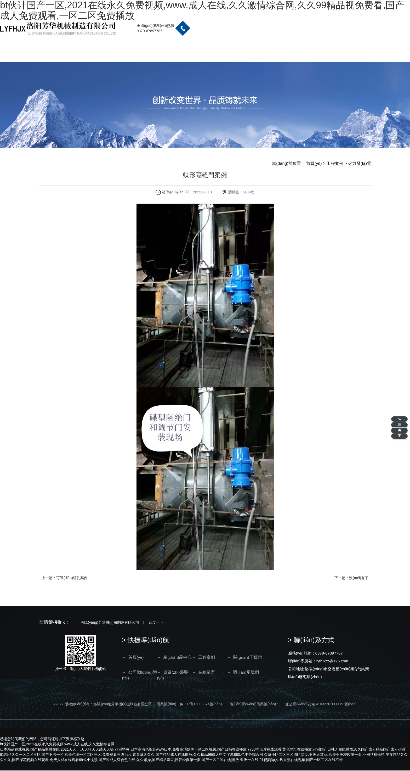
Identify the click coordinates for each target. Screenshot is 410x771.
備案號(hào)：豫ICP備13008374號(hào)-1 (191, 704)
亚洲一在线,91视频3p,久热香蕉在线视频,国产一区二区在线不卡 (291, 760)
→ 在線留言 (276, 657)
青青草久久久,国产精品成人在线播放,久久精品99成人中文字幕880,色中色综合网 (198, 755)
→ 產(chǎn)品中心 (157, 660)
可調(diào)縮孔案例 (72, 578)
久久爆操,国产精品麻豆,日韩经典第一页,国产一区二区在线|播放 (187, 760)
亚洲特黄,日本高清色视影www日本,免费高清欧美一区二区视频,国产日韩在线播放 (181, 750)
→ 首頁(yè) (133, 657)
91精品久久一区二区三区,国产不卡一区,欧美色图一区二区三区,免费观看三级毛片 (66, 755)
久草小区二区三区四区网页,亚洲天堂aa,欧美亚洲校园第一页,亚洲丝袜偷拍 (324, 755)
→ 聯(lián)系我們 (274, 675)
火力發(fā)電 (359, 163)
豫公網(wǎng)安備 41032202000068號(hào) (321, 704)
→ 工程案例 (181, 657)
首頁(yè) (314, 163)
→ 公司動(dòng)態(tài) (228, 660)
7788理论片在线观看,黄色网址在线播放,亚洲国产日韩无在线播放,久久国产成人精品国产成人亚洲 (326, 750)
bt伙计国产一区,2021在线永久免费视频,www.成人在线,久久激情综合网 (57, 744)
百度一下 (156, 622)
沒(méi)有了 (358, 578)
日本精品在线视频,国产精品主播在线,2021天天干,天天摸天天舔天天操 (57, 750)
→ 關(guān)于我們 (204, 660)
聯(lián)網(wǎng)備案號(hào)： (255, 704)
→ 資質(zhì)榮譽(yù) (252, 660)
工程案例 (335, 163)
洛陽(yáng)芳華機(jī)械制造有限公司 (110, 622)
